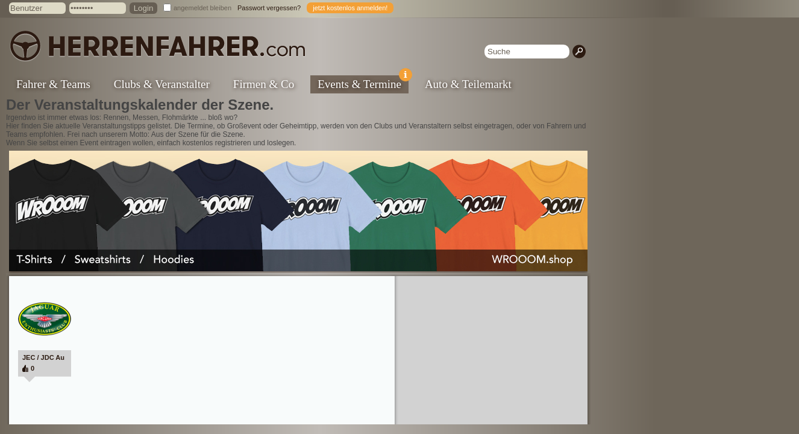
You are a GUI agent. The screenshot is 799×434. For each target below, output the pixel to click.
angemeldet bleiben (202, 7)
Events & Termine (363, 82)
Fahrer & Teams (53, 84)
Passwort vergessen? (269, 7)
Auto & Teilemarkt (468, 84)
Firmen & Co (263, 84)
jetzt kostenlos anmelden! (350, 7)
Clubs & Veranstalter (162, 84)
